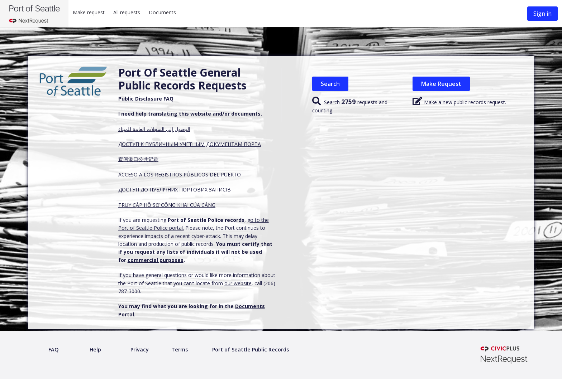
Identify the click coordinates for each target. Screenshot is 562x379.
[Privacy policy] (139, 350)
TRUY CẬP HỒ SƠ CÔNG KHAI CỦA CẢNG (166, 204)
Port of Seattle (34, 8)
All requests (126, 12)
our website (238, 283)
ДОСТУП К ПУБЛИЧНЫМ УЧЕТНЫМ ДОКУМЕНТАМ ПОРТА (189, 144)
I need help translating (148, 113)
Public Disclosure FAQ (145, 98)
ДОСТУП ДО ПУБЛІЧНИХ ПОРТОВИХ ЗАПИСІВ (174, 189)
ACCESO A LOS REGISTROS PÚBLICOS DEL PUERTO (179, 174)
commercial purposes (156, 260)
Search (330, 84)
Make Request (441, 84)
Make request (89, 12)
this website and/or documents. (220, 113)
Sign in (542, 14)
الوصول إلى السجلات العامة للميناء (154, 129)
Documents (162, 12)
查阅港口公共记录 (138, 159)
